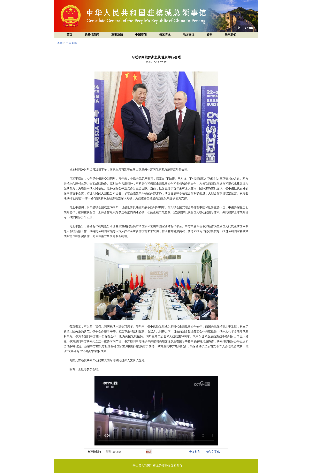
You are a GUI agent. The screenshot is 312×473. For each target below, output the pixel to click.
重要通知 (117, 34)
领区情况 (164, 34)
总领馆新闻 (92, 34)
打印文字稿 (212, 451)
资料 (209, 34)
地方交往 (188, 34)
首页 (69, 34)
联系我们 (230, 34)
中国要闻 (141, 34)
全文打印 (194, 451)
